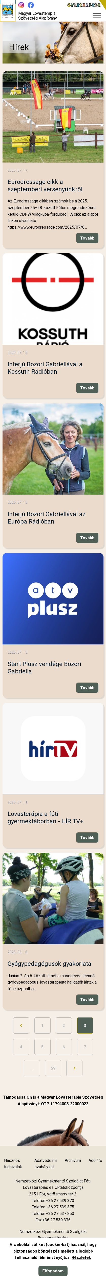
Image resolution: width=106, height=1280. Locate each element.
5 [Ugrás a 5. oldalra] (42, 1047)
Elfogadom (53, 1270)
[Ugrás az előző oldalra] (21, 1025)
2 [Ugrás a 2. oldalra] (63, 1025)
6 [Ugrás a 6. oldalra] (63, 1047)
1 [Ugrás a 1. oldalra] (42, 1025)
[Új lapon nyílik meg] (53, 1194)
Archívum (73, 1160)
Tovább (87, 238)
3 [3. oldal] (85, 1025)
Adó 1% (95, 1160)
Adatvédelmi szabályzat (45, 1164)
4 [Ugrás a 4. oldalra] (21, 1047)
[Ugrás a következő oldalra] (74, 1068)
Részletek (81, 1257)
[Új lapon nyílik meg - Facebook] (31, 5)
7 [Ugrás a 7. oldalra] (85, 1047)
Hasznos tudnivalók (13, 1164)
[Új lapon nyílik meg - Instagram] (21, 5)
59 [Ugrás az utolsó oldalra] (53, 1068)
